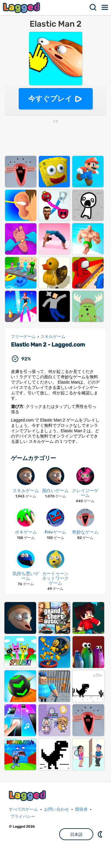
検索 (93, 7)
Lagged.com (28, 795)
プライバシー (22, 816)
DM (101, 834)
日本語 (76, 834)
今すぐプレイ (50, 99)
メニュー (105, 7)
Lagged (22, 7)
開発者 (81, 809)
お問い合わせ (56, 809)
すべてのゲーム (23, 809)
